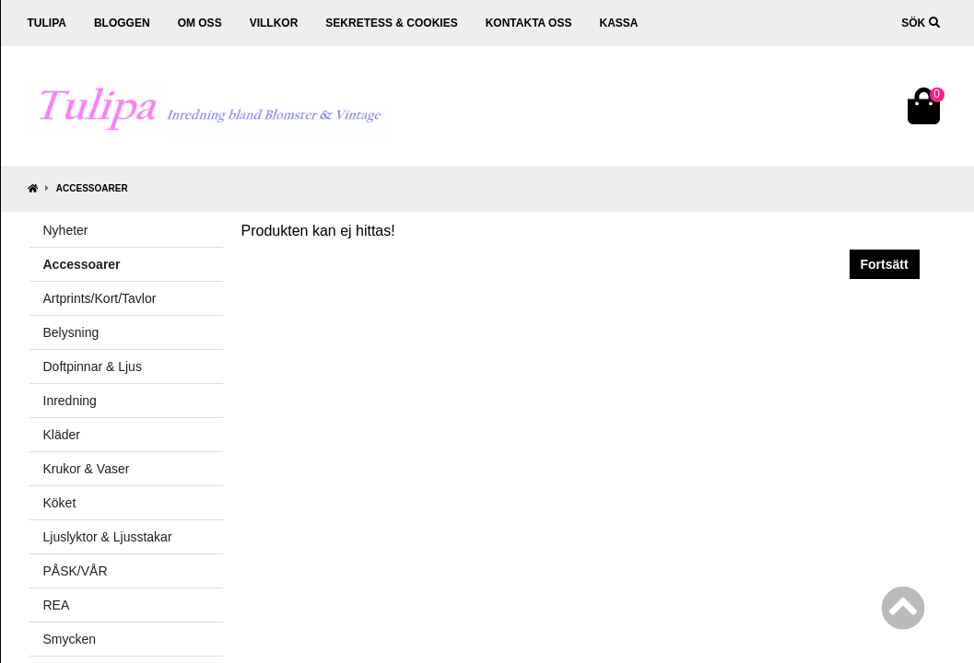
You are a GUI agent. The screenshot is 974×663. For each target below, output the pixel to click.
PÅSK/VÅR (75, 571)
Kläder (61, 434)
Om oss (200, 23)
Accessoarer (92, 188)
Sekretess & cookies (391, 23)
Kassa (618, 23)
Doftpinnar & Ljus (92, 366)
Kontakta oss (529, 23)
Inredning (70, 400)
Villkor (274, 23)
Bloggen (122, 23)
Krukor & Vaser (86, 468)
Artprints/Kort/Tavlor (100, 298)
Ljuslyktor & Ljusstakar (107, 536)
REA (56, 605)
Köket (59, 502)
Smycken (70, 639)
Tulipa (47, 23)
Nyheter (65, 230)
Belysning (71, 332)
